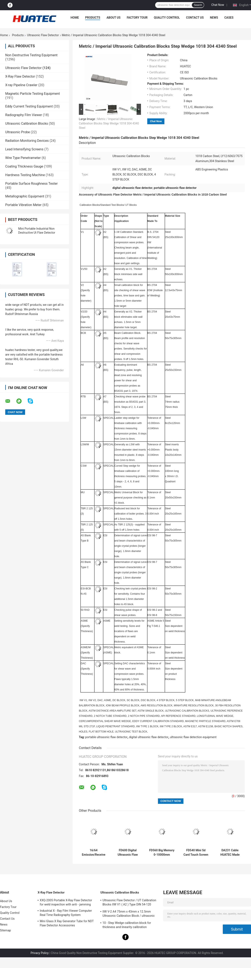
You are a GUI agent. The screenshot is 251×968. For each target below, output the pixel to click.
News (214, 17)
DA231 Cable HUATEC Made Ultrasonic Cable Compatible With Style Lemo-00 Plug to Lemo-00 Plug (230, 853)
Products (92, 17)
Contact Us (195, 17)
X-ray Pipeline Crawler (21, 85)
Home (74, 17)
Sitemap (5, 930)
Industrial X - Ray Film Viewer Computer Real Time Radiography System (66, 913)
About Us (113, 17)
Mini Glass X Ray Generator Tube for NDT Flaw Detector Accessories (67, 923)
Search (198, 5)
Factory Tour (137, 17)
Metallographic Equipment (24, 196)
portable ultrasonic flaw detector (106, 737)
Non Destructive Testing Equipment (31, 55)
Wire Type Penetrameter (23, 158)
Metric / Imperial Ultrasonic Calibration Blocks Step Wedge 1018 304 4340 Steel (109, 123)
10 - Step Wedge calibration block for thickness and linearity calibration (126, 925)
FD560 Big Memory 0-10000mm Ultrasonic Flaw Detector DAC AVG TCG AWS (161, 853)
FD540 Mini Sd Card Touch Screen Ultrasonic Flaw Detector (195, 853)
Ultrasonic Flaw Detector (43, 35)
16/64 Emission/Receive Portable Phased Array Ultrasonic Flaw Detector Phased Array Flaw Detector (93, 853)
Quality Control (167, 17)
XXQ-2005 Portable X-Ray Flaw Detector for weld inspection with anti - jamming (66, 902)
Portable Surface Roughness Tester (31, 184)
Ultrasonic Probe (17, 132)
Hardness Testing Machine (25, 175)
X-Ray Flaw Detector (20, 76)
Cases (228, 17)
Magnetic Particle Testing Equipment (32, 94)
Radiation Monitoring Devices (27, 141)
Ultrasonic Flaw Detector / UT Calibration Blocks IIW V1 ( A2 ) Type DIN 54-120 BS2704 (129, 903)
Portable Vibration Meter (23, 205)
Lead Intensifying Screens (24, 149)
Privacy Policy (40, 953)
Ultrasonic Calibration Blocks (26, 123)
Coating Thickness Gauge (24, 166)
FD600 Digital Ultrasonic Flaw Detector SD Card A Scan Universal (127, 853)
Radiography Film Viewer (23, 115)
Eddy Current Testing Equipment (29, 106)
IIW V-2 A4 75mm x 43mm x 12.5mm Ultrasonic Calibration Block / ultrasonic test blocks (128, 914)
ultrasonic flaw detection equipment (193, 737)
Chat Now (217, 4)
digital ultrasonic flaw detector (148, 737)
